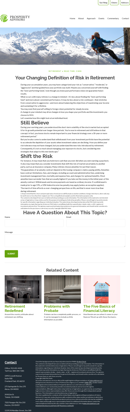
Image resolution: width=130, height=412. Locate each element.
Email (68, 217)
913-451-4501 (16, 368)
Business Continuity (67, 405)
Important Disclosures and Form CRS (47, 405)
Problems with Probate (57, 308)
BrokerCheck (81, 361)
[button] (67, 10)
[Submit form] (11, 254)
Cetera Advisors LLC (96, 380)
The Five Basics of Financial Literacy (99, 308)
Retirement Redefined (15, 308)
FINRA (86, 382)
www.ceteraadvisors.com (91, 403)
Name (7, 217)
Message (9, 232)
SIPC (90, 382)
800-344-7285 (18, 371)
